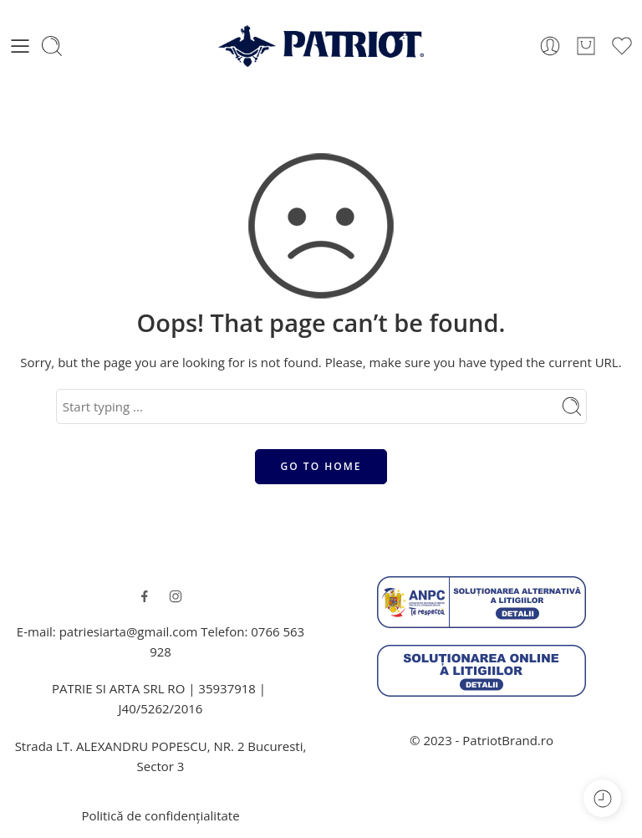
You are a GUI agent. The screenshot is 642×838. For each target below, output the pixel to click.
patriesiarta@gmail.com (128, 631)
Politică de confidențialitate (160, 815)
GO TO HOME (321, 466)
